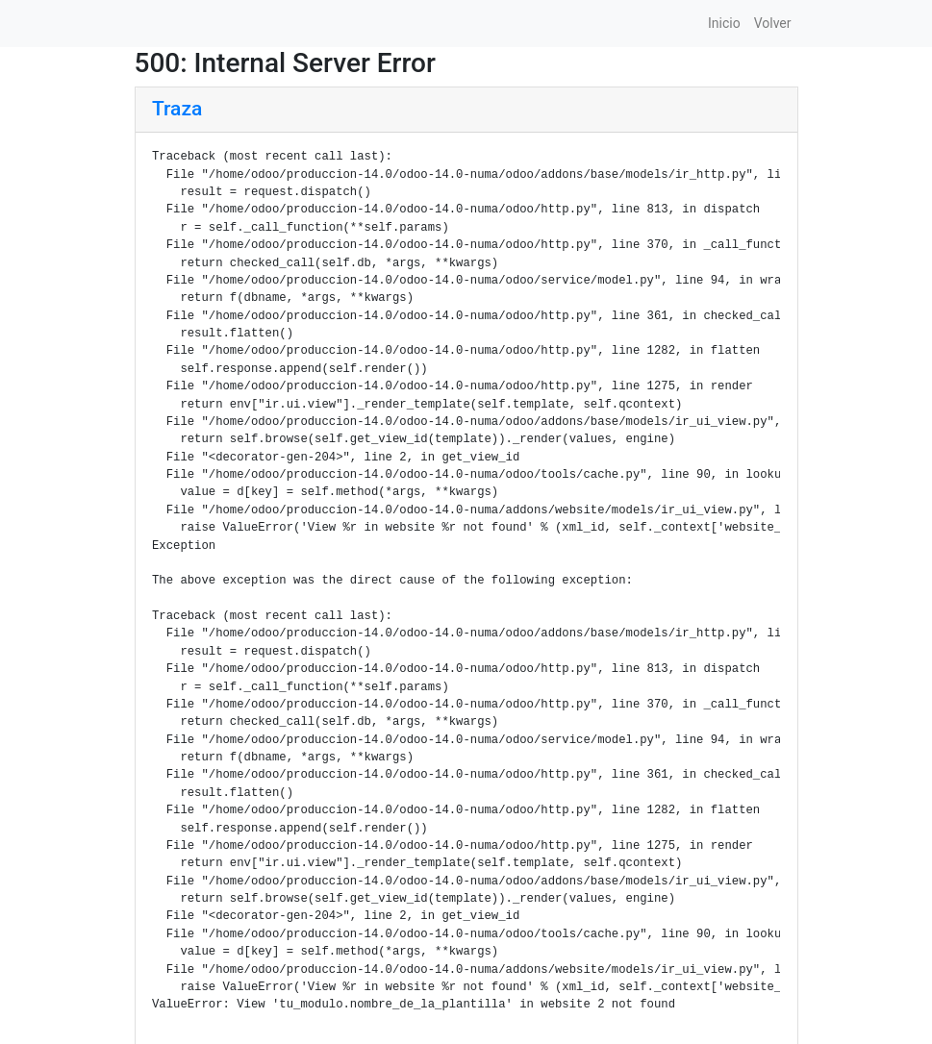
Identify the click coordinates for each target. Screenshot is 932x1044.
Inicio (724, 23)
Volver (773, 23)
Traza (177, 108)
